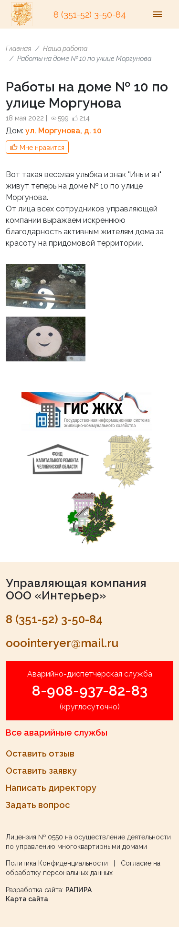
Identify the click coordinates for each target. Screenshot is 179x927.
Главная (19, 48)
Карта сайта (27, 899)
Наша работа (65, 48)
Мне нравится (42, 147)
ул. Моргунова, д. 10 (63, 130)
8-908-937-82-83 (89, 690)
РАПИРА (78, 890)
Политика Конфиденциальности (57, 863)
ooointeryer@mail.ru (62, 643)
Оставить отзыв (40, 753)
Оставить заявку (41, 771)
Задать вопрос (38, 805)
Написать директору (51, 788)
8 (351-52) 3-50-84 (89, 15)
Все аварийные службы (56, 733)
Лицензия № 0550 (34, 837)
